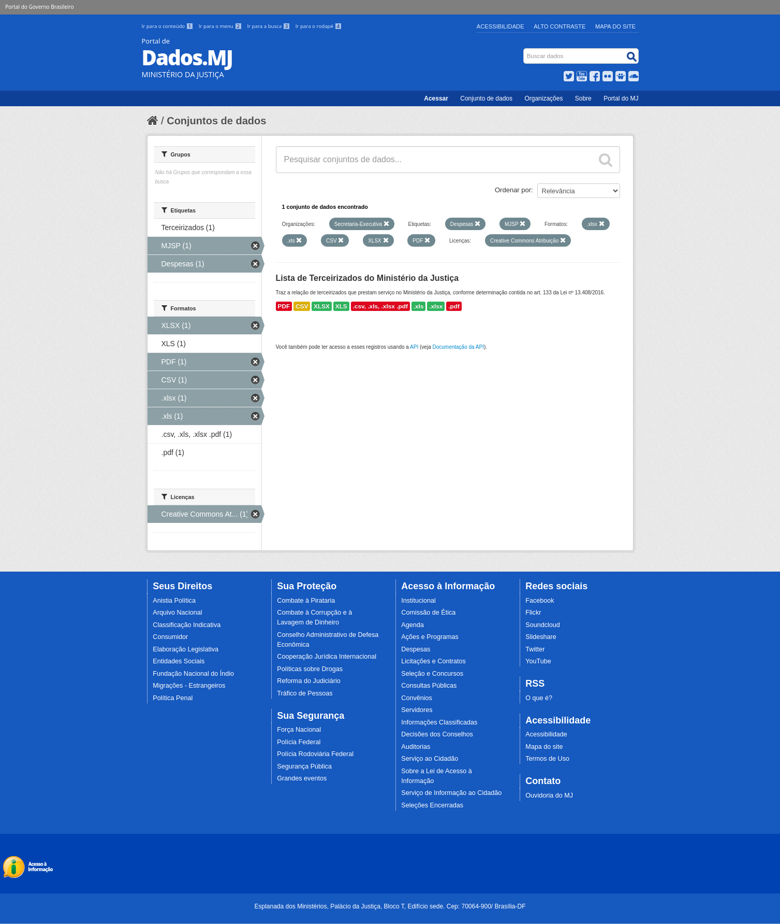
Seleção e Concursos (432, 673)
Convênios (416, 698)
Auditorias (415, 746)
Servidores (416, 710)
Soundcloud (542, 625)
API (414, 347)
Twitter (534, 649)
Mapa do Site (615, 26)
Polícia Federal (298, 742)
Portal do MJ (621, 98)
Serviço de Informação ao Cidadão (451, 793)
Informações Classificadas (439, 722)
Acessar (436, 98)
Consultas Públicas (429, 685)
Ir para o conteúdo (168, 26)
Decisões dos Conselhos (437, 734)
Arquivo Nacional (177, 612)
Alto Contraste (559, 26)
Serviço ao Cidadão (429, 758)
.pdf (454, 306)
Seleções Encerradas (432, 805)
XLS (341, 306)
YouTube (538, 661)
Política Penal (173, 698)
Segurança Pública (304, 766)
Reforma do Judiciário (309, 681)
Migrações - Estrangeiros (189, 685)
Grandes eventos (302, 778)
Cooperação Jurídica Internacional (326, 656)
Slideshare (540, 637)
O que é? (538, 698)
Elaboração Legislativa (185, 649)
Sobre (583, 98)
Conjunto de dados (486, 98)
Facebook (539, 600)
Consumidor (170, 637)
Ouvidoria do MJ (549, 795)
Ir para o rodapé (319, 26)
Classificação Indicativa (186, 625)
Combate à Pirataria (306, 600)
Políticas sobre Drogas (310, 669)
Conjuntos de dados (216, 120)
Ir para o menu (221, 26)
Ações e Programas (430, 637)
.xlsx (436, 306)
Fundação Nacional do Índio (193, 673)
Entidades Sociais (178, 661)
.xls (419, 306)
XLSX (322, 306)
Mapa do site (544, 746)
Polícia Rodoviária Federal (315, 754)
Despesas (415, 649)
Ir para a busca (269, 26)
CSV (302, 306)
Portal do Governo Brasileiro (39, 6)
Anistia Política (174, 600)
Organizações (543, 98)
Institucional (418, 600)
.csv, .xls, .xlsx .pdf (380, 306)
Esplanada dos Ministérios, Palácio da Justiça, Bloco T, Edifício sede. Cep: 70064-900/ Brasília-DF (389, 906)
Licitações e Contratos (433, 661)
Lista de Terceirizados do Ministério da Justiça (367, 278)
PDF (284, 306)
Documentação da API (458, 347)
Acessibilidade (500, 26)
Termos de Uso (547, 758)
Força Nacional (299, 729)
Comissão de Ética (428, 612)
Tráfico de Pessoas (304, 693)
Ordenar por (513, 190)
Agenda (412, 625)
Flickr (533, 612)
